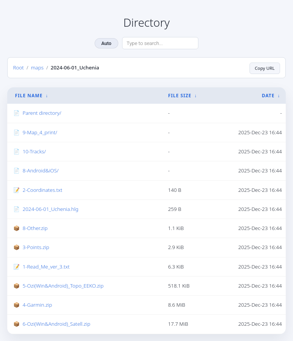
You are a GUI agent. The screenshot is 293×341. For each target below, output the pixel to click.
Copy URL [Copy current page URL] (264, 67)
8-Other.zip (35, 228)
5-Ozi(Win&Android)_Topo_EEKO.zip (63, 285)
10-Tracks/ (34, 151)
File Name (28, 95)
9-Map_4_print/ (40, 132)
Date (268, 95)
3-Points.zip (36, 247)
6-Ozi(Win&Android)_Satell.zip (56, 323)
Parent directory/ (42, 112)
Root (18, 67)
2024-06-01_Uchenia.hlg (50, 208)
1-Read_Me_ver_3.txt (46, 266)
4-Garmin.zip (37, 304)
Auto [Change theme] (106, 43)
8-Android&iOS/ (40, 170)
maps (37, 67)
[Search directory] (160, 43)
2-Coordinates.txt (42, 189)
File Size (179, 95)
